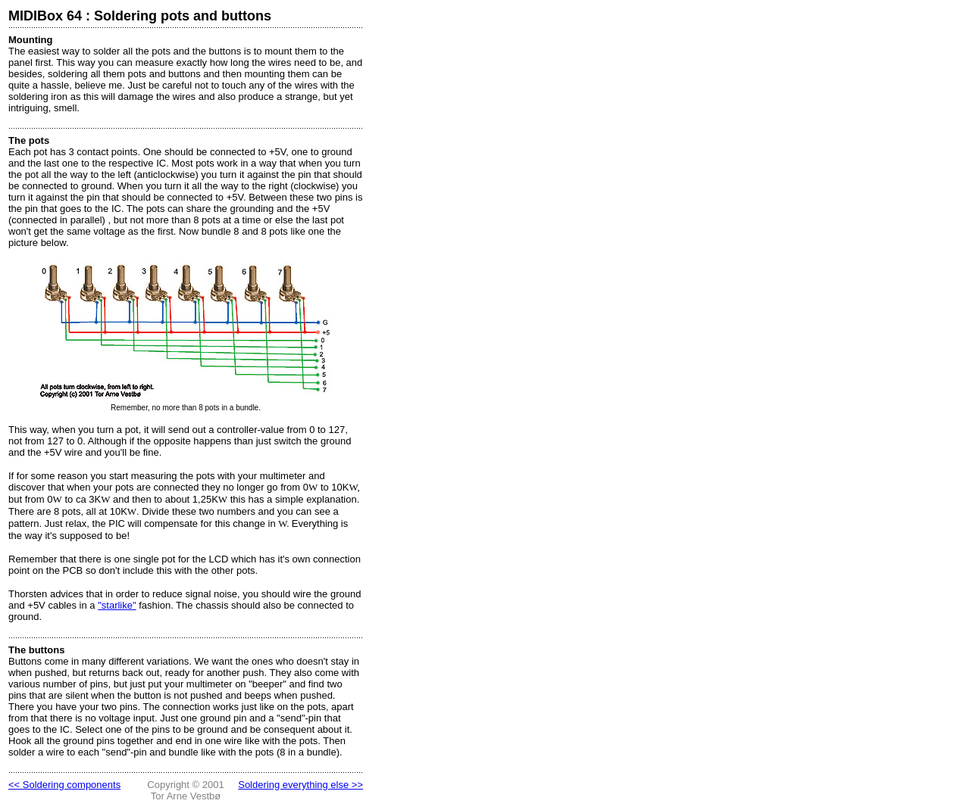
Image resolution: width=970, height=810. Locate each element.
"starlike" (117, 605)
